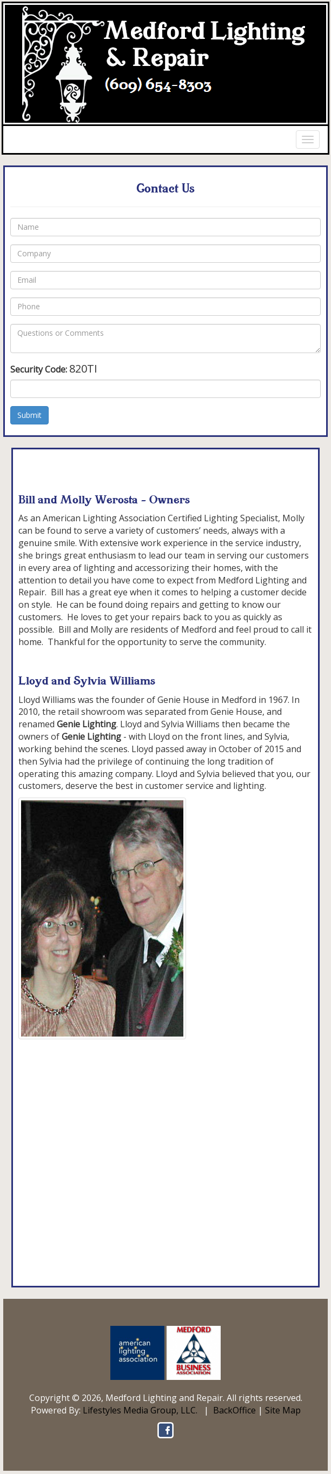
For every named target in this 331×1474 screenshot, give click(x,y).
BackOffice (234, 1410)
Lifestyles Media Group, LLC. (140, 1410)
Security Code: (53, 368)
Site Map (283, 1410)
